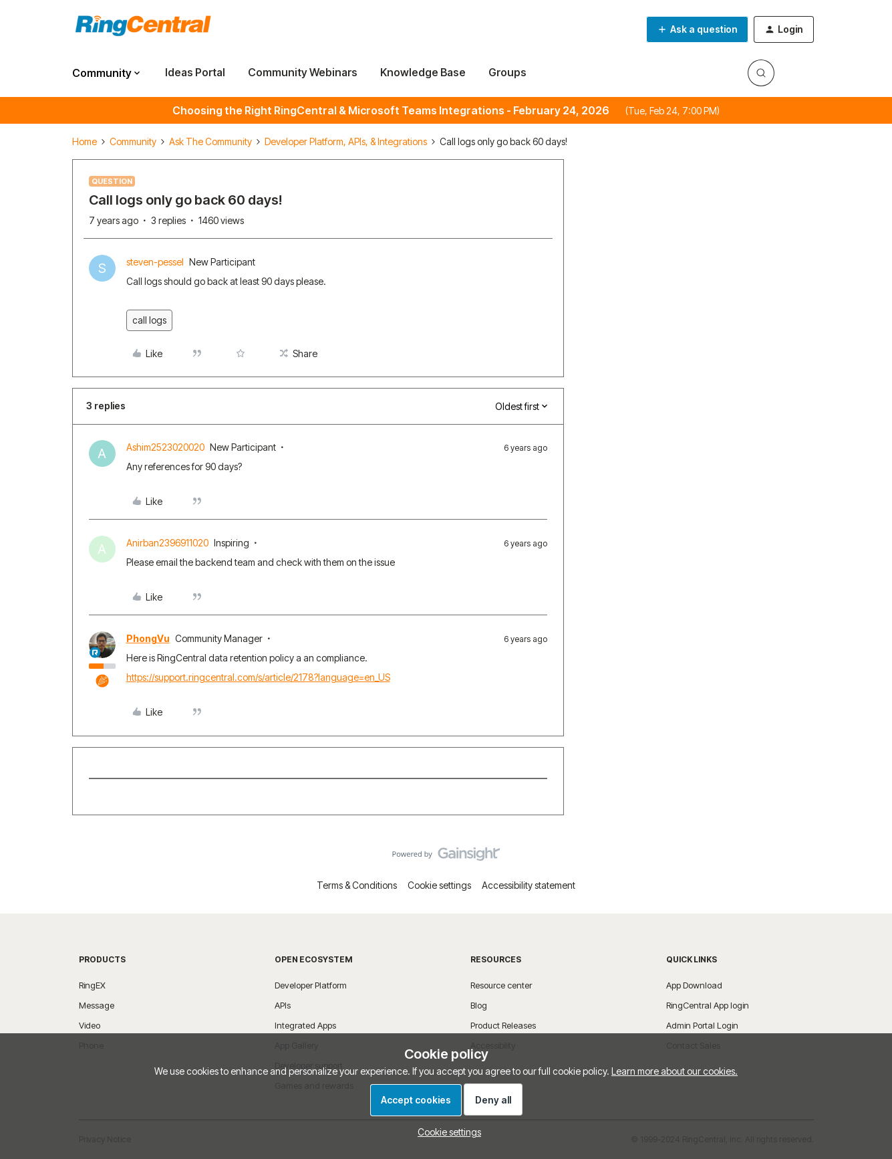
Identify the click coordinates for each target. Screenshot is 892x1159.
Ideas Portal (195, 72)
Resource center (501, 985)
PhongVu (148, 638)
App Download (694, 985)
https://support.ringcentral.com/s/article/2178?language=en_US (258, 677)
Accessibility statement (528, 885)
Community (133, 141)
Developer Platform (311, 985)
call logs (149, 320)
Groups (507, 72)
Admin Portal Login (702, 1025)
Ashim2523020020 (165, 447)
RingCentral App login (707, 1005)
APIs (283, 1005)
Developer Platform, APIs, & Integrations (346, 141)
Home (84, 141)
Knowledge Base (423, 72)
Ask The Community (210, 141)
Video (89, 1025)
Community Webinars (302, 72)
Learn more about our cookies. (674, 1071)
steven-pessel (155, 262)
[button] (697, 29)
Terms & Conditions (357, 885)
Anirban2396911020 (167, 542)
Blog (478, 1005)
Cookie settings (439, 885)
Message (96, 1005)
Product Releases (503, 1025)
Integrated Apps (305, 1025)
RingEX (92, 985)
